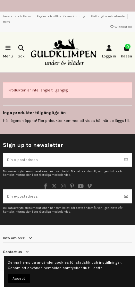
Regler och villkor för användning (61, 16)
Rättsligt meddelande (108, 16)
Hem (6, 22)
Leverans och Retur (17, 16)
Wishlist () (121, 27)
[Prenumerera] (126, 160)
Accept (19, 278)
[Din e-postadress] (62, 160)
